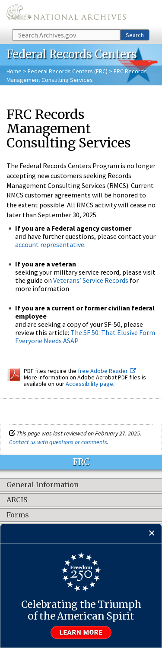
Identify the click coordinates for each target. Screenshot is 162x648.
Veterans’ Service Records (90, 280)
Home (14, 71)
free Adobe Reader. (107, 371)
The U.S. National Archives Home (66, 14)
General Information (42, 485)
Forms (17, 515)
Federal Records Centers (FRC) (68, 71)
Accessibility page (89, 384)
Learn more (81, 632)
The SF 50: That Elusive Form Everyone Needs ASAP (85, 336)
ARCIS (16, 500)
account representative (49, 244)
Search (135, 35)
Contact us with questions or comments (58, 442)
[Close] (151, 533)
